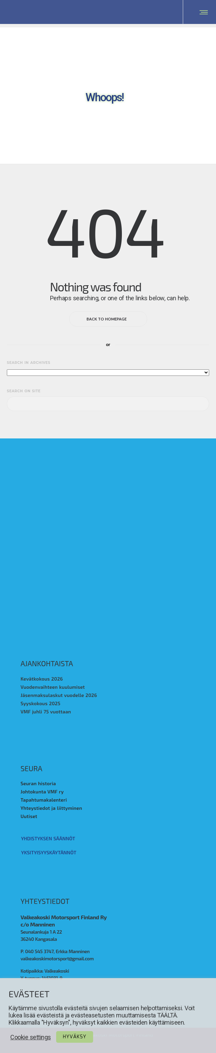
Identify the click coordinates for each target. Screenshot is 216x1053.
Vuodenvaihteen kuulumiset (53, 687)
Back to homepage (108, 319)
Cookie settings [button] (30, 1037)
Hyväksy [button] (75, 1037)
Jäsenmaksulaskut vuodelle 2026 (59, 695)
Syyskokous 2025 (40, 703)
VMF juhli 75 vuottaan (46, 711)
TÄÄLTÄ (167, 1015)
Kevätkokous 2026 (42, 679)
